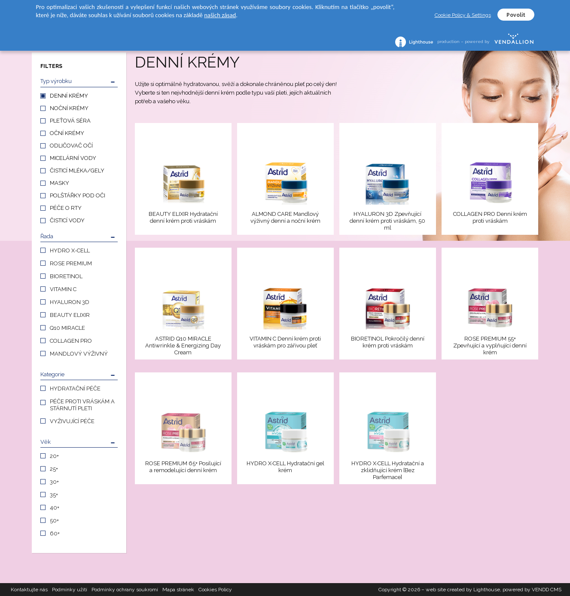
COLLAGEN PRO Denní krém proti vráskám (490, 217)
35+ (54, 495)
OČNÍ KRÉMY (67, 133)
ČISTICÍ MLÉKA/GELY (77, 170)
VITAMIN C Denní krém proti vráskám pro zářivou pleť (285, 342)
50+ (54, 520)
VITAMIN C (63, 289)
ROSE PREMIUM (71, 263)
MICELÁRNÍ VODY (73, 158)
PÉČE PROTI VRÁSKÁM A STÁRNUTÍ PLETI (82, 405)
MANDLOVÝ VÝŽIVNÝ (79, 353)
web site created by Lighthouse (463, 590)
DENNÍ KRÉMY (69, 95)
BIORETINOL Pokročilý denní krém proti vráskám (387, 342)
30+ (54, 482)
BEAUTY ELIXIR (70, 315)
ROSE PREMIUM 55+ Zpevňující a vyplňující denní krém (490, 345)
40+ (54, 507)
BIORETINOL (66, 276)
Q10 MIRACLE (67, 328)
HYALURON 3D (69, 302)
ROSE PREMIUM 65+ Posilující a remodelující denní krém (183, 466)
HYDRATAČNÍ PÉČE (75, 388)
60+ (55, 533)
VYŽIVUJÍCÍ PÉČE (72, 421)
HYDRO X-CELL (70, 250)
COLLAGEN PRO (71, 341)
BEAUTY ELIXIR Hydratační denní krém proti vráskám (183, 217)
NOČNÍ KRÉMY (69, 108)
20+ (54, 456)
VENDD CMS (546, 590)
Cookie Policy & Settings (463, 15)
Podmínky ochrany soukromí (124, 590)
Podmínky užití (69, 590)
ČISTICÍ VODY (67, 220)
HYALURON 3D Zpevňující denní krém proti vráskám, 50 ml (387, 221)
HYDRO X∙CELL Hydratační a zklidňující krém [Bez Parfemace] (387, 470)
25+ (54, 469)
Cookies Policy (215, 590)
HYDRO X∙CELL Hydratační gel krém (286, 466)
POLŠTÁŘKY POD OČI (77, 195)
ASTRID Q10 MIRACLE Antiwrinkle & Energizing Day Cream (183, 345)
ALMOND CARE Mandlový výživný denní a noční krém (285, 217)
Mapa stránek (178, 590)
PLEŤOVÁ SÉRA (70, 120)
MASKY (59, 183)
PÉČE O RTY (66, 208)
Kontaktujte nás (29, 590)
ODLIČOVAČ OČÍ (71, 145)
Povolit (515, 15)
